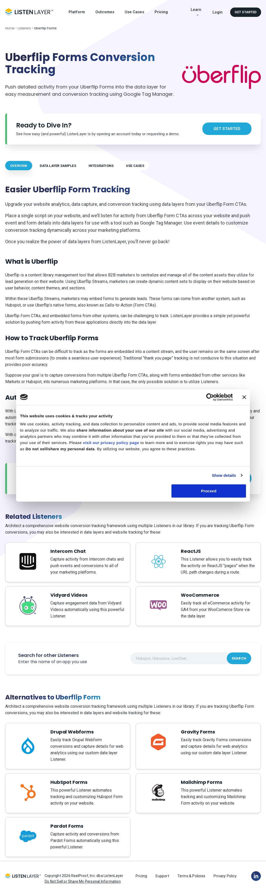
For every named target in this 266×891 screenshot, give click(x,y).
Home (10, 28)
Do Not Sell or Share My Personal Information (83, 881)
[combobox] (190, 658)
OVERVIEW (18, 166)
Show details (224, 475)
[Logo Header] (29, 12)
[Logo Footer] (23, 876)
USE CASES (135, 166)
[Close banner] (244, 397)
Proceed (208, 491)
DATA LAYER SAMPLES (58, 166)
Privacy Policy (225, 876)
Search (239, 658)
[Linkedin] (256, 875)
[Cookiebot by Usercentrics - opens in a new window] (210, 397)
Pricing (161, 12)
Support (162, 876)
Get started (246, 12)
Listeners (24, 28)
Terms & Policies (191, 876)
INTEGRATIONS (101, 166)
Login (217, 12)
